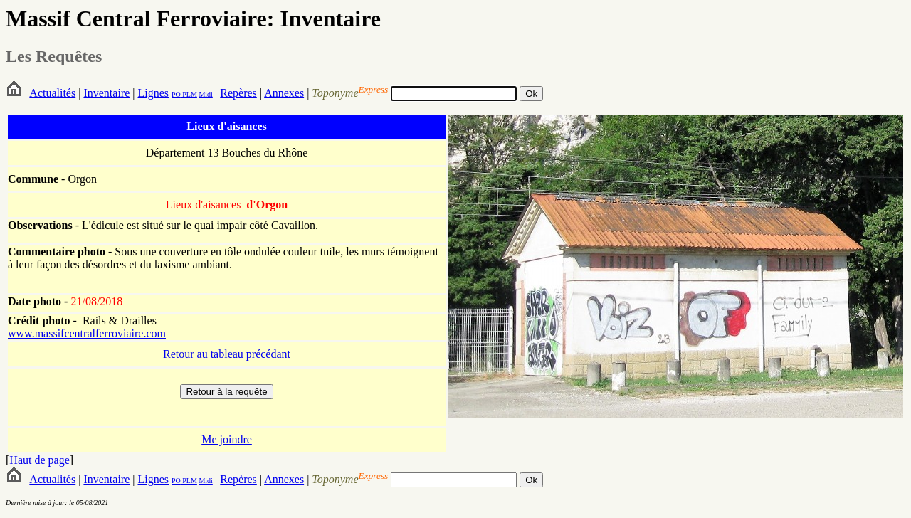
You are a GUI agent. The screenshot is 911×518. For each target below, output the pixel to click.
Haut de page (39, 460)
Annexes (284, 93)
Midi (205, 94)
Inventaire (106, 93)
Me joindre (226, 439)
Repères (238, 93)
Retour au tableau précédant (226, 354)
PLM (189, 94)
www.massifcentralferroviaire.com (87, 333)
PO (176, 94)
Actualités (52, 93)
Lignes (153, 93)
